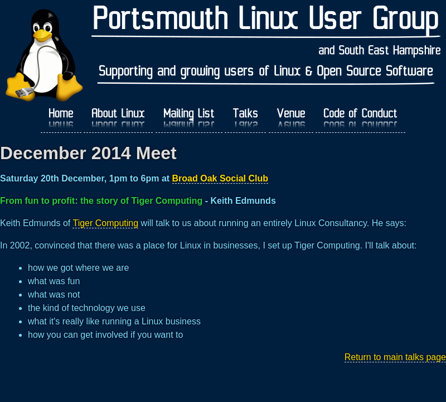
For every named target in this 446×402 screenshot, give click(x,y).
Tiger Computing (105, 223)
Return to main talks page (395, 357)
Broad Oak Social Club (220, 178)
